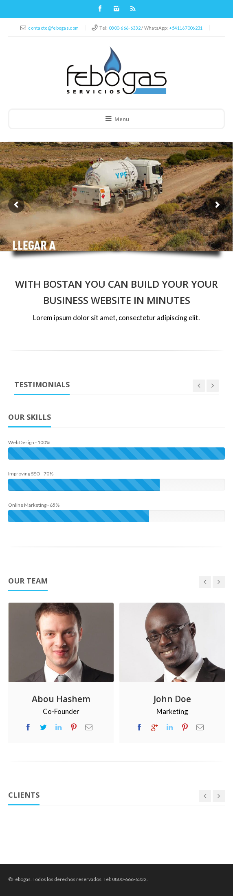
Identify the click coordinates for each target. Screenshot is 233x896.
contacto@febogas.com (53, 27)
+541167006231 (186, 27)
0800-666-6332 (125, 27)
